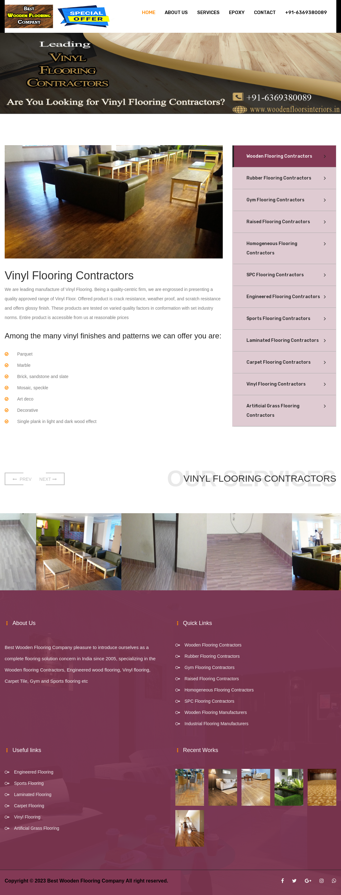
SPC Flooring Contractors (275, 275)
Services (208, 12)
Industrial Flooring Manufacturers (217, 723)
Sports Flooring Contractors (278, 318)
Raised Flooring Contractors (278, 221)
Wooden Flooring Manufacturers (216, 712)
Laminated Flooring (32, 794)
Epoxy (237, 12)
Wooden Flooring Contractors (279, 156)
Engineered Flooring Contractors (283, 296)
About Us (176, 12)
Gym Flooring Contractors (275, 200)
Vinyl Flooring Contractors (276, 384)
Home (148, 12)
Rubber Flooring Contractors (278, 178)
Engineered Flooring (33, 772)
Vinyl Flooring (27, 816)
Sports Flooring (29, 783)
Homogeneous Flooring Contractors (271, 248)
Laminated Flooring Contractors (282, 340)
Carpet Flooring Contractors (278, 362)
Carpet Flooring (29, 805)
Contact (265, 12)
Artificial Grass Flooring (36, 828)
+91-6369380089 (306, 12)
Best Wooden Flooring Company (85, 880)
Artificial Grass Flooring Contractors (273, 410)
